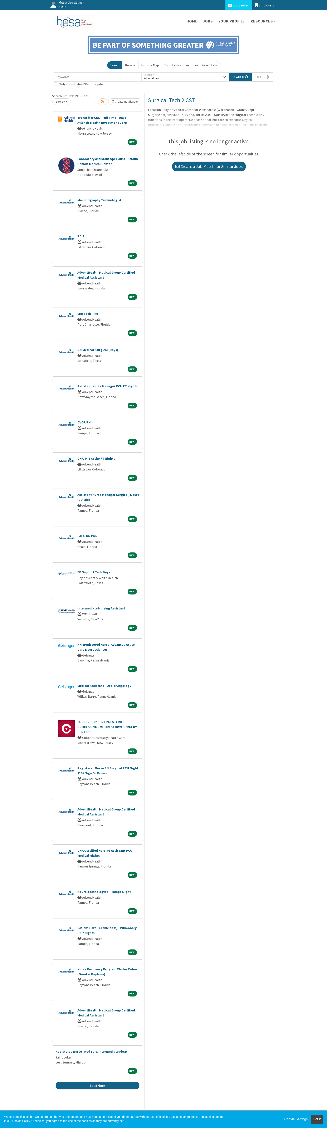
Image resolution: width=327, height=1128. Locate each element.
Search (114, 65)
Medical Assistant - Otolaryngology (104, 686)
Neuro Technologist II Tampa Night (104, 892)
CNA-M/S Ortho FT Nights (96, 458)
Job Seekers (239, 5)
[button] (262, 77)
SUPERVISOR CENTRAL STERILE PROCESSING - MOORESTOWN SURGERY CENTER (107, 727)
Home (191, 21)
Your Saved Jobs (206, 65)
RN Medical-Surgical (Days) (97, 350)
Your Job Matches (177, 65)
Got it (317, 1119)
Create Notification (125, 101)
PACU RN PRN (87, 536)
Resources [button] (262, 21)
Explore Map (150, 65)
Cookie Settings (296, 1119)
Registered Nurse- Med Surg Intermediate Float (91, 1051)
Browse (130, 65)
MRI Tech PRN (87, 313)
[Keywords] (97, 77)
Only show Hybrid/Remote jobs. (81, 84)
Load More (97, 1085)
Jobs (208, 21)
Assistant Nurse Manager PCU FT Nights (107, 386)
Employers (264, 5)
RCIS (80, 236)
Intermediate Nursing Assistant (101, 608)
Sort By (60, 101)
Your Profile (232, 21)
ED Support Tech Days (93, 572)
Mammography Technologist (99, 200)
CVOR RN (84, 422)
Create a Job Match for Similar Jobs (209, 166)
